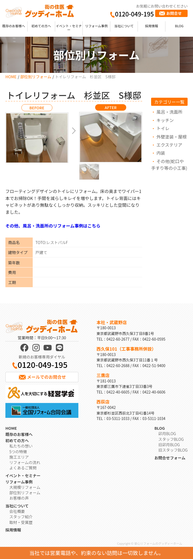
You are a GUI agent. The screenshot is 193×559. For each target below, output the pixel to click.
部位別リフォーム (35, 76)
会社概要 (17, 511)
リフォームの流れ (24, 462)
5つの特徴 (18, 451)
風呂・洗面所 (169, 112)
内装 (161, 153)
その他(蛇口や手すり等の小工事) (169, 164)
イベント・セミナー (69, 27)
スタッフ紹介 (20, 516)
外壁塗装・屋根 (172, 136)
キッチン (165, 120)
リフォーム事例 (96, 25)
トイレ (163, 128)
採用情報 (151, 25)
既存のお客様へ (13, 25)
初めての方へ (41, 25)
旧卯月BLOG (169, 444)
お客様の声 (19, 498)
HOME (10, 76)
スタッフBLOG (171, 439)
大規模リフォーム (24, 487)
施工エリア (19, 457)
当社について (124, 25)
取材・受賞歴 (20, 522)
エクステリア (169, 144)
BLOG (179, 25)
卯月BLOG (167, 433)
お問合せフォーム (169, 457)
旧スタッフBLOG (173, 450)
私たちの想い (20, 446)
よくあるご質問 (22, 467)
